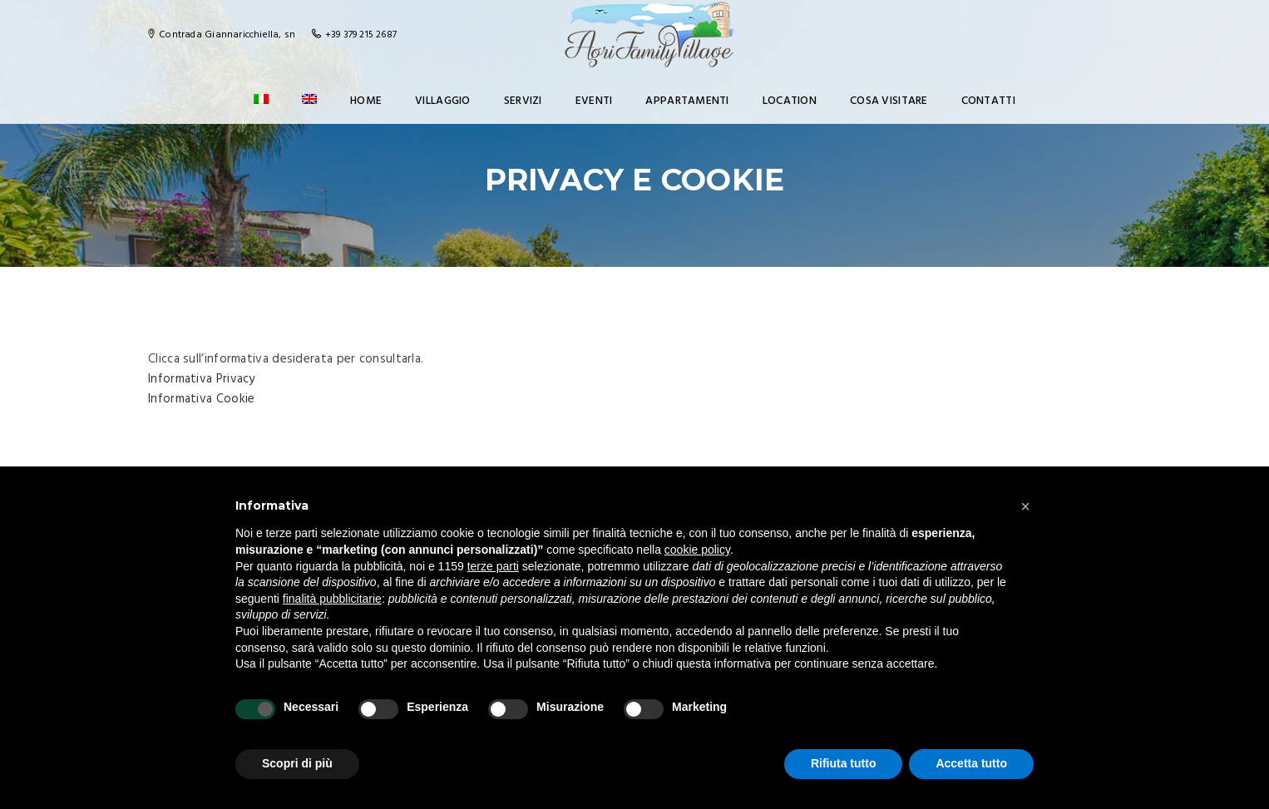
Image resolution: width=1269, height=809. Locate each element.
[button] (1025, 506)
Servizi (523, 101)
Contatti (988, 101)
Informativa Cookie (201, 399)
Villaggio (443, 101)
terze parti (493, 566)
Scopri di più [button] (297, 763)
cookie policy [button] (697, 549)
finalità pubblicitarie (332, 598)
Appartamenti (686, 101)
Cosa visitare (889, 101)
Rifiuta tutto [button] (843, 763)
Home (366, 101)
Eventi (594, 101)
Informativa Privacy (201, 379)
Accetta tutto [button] (971, 763)
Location (790, 101)
